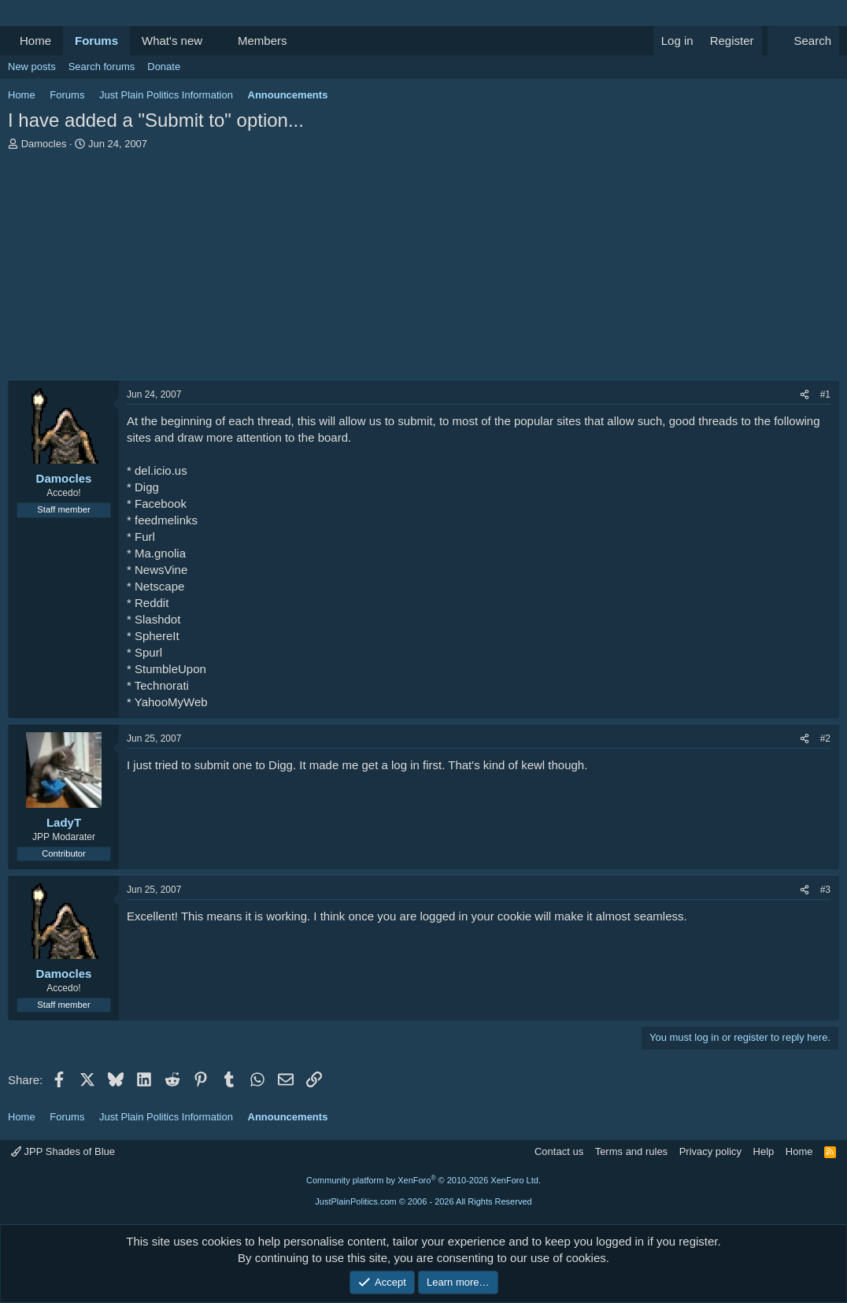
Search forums (101, 66)
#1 (825, 394)
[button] (215, 40)
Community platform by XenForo (423, 1180)
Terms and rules (631, 1151)
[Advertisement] (423, 269)
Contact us (558, 1151)
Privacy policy (710, 1151)
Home (35, 40)
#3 (825, 889)
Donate (163, 66)
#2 (825, 738)
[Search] (803, 40)
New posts (32, 66)
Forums (96, 40)
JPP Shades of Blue (63, 1151)
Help (764, 1151)
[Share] (804, 395)
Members (262, 40)
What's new (172, 40)
